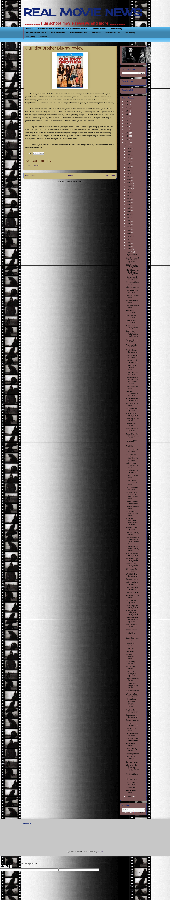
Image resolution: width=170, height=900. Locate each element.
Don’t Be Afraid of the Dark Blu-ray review (132, 260)
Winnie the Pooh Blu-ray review (132, 695)
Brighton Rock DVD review (131, 322)
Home (70, 176)
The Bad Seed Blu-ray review (132, 711)
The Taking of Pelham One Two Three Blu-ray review (132, 457)
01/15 (129, 252)
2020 (127, 120)
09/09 (129, 180)
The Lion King (131, 787)
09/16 (129, 177)
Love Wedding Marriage (131, 758)
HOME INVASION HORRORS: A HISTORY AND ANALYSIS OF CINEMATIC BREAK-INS (63, 29)
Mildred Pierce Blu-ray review (132, 327)
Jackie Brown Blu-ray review (132, 734)
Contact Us (43, 37)
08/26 (129, 183)
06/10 (129, 199)
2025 (127, 105)
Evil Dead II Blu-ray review (132, 528)
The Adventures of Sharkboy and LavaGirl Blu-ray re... (132, 540)
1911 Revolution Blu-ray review (132, 266)
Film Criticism (96, 33)
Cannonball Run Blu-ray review (132, 588)
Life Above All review (131, 425)
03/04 (129, 233)
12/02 (129, 154)
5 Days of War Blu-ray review (132, 415)
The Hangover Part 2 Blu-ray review (132, 513)
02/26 (129, 236)
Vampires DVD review (131, 442)
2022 (127, 114)
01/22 (129, 249)
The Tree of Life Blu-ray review (132, 724)
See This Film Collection (58, 33)
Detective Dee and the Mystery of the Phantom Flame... (132, 380)
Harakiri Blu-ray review (131, 644)
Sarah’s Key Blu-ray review (132, 488)
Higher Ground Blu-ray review (132, 278)
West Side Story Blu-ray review (132, 575)
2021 (127, 117)
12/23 (129, 148)
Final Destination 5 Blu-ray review (132, 399)
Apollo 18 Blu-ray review (132, 301)
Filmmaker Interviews (99, 29)
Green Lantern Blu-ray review (132, 716)
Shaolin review (131, 630)
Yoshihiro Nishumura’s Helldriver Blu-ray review (132, 521)
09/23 (129, 173)
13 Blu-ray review (132, 691)
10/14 (129, 167)
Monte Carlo (130, 648)
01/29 (129, 246)
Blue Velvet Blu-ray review (131, 570)
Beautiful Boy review (131, 729)
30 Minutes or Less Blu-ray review (131, 482)
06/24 (129, 192)
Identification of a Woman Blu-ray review (132, 549)
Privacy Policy (30, 37)
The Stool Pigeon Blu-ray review (132, 739)
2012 (127, 145)
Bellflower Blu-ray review (132, 596)
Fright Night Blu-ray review (132, 346)
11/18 (129, 158)
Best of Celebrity (116, 29)
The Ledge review (132, 754)
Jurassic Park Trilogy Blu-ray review (132, 686)
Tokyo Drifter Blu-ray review (132, 356)
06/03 (129, 202)
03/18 (129, 227)
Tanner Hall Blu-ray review (132, 373)
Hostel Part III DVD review (131, 311)
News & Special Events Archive (36, 33)
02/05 (129, 243)
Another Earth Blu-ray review (132, 430)
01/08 (129, 796)
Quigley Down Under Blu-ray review (132, 465)
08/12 (129, 186)
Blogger (100, 852)
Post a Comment (33, 165)
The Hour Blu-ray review (132, 775)
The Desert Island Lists (112, 33)
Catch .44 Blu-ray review (132, 296)
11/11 (129, 161)
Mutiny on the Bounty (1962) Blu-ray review (132, 613)
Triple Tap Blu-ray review (132, 420)
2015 (127, 136)
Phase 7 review (131, 779)
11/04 (129, 164)
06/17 (129, 195)
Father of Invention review (130, 656)
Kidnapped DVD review (132, 404)
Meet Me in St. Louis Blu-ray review (131, 367)
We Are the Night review (132, 750)
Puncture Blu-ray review (132, 341)
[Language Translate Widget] (133, 810)
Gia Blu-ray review (132, 592)
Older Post (110, 176)
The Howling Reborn (130, 662)
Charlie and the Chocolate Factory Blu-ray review (132, 768)
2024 (127, 108)
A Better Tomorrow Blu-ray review (132, 555)
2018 (127, 127)
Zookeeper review (132, 720)
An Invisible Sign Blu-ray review (132, 560)
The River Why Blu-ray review (132, 565)
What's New (29, 29)
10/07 (129, 170)
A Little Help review (130, 634)
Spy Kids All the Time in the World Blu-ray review (132, 495)
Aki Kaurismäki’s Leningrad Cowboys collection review (132, 703)
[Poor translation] (8, 866)
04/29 (129, 214)
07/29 (129, 189)
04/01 (129, 221)
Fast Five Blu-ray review (132, 791)
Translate (137, 813)
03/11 (129, 230)
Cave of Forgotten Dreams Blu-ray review (132, 436)
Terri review (130, 651)
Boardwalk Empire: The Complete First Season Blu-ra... (132, 334)
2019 (127, 123)
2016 (127, 133)
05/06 (129, 211)
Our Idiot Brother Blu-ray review (132, 502)
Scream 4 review (132, 762)
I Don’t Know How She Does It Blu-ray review (132, 272)
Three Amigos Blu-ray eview (132, 601)
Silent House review (130, 744)
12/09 (129, 151)
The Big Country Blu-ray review (132, 471)
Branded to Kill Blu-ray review (132, 361)
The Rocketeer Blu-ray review (132, 351)
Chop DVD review (132, 287)
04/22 (129, 217)
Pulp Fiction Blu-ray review (132, 783)
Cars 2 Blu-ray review (131, 626)
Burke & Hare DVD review (131, 317)
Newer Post (30, 176)
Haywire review (131, 255)
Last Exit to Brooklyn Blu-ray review (131, 674)
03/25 (129, 224)
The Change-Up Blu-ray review (132, 607)
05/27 (129, 205)
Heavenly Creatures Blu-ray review (132, 393)
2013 (127, 142)
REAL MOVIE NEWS (83, 12)
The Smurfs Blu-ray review (132, 409)
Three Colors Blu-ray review (132, 450)
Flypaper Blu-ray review (132, 476)
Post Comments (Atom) (74, 181)
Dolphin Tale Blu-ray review (132, 291)
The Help (129, 446)
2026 (127, 101)
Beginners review (132, 579)
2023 (127, 111)
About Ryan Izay (130, 33)
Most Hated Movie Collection (78, 33)
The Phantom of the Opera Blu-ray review (132, 620)
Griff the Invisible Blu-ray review (132, 583)
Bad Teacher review (130, 667)
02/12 (129, 239)
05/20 (129, 208)
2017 (127, 130)
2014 (127, 139)
